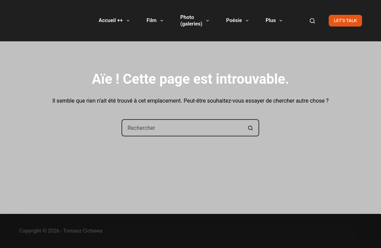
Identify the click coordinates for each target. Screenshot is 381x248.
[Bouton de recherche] (250, 127)
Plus (275, 21)
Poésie (238, 21)
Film (156, 21)
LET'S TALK (345, 20)
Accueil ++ (115, 21)
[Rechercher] (312, 20)
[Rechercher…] (181, 127)
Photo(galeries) (196, 20)
